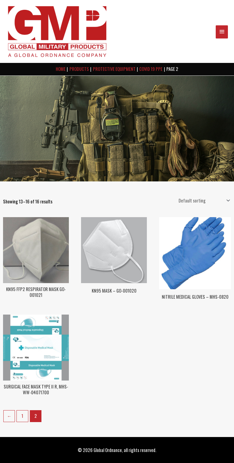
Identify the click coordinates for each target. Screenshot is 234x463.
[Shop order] (203, 200)
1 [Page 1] (22, 416)
